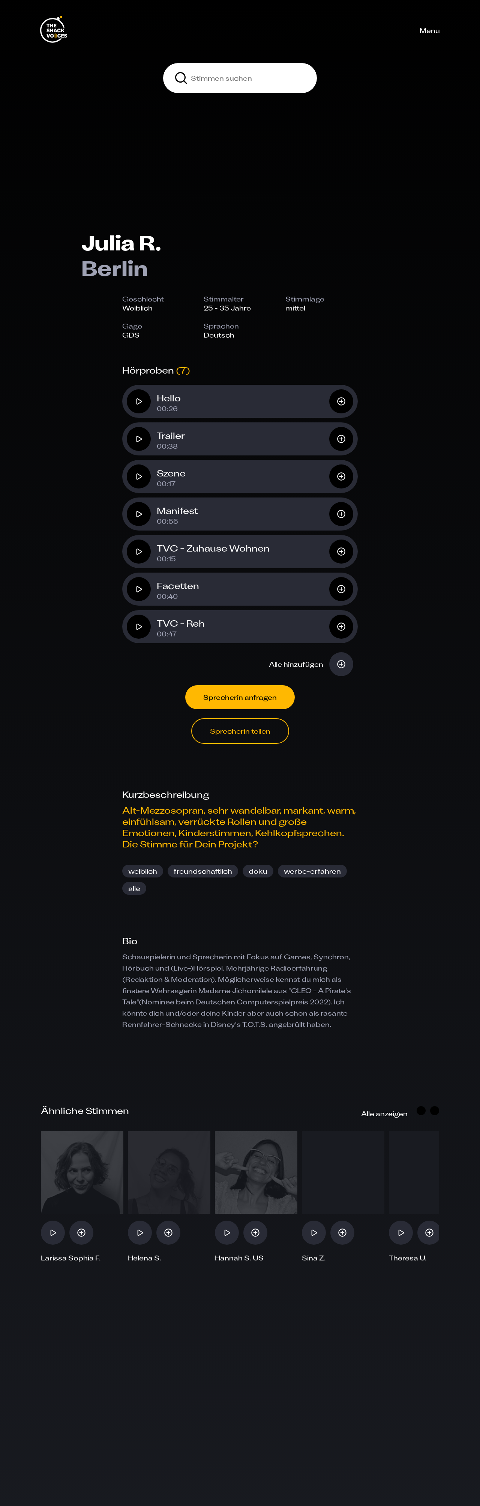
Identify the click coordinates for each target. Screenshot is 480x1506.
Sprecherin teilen (240, 731)
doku (258, 871)
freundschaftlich (203, 871)
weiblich (142, 871)
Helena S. (144, 1257)
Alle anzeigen (384, 1114)
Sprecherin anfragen (240, 697)
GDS (131, 335)
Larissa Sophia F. (71, 1257)
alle (134, 888)
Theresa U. (408, 1257)
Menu (430, 30)
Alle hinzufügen (296, 664)
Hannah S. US (239, 1257)
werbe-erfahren (312, 871)
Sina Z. (314, 1257)
